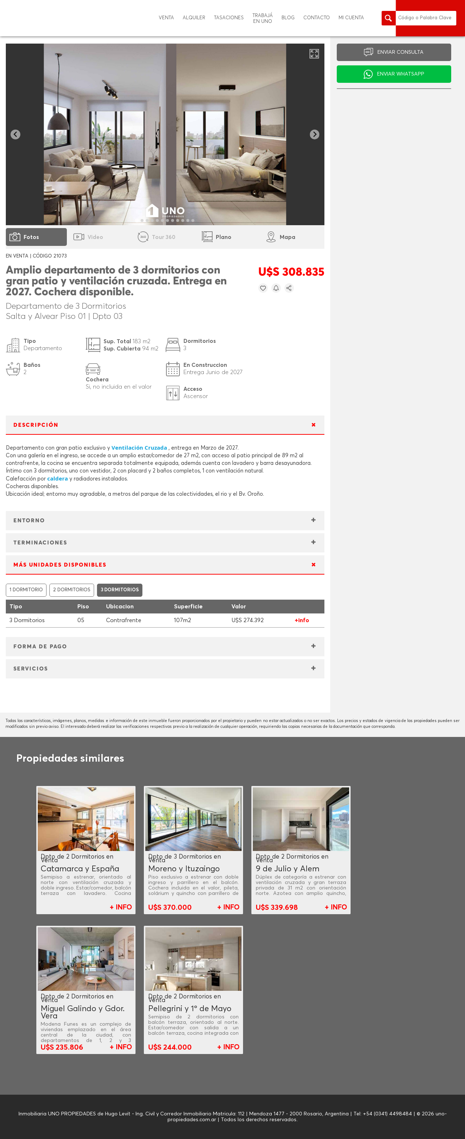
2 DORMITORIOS (71, 590)
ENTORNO (29, 520)
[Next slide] (315, 134)
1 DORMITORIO (26, 590)
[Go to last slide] (15, 134)
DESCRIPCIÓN (35, 425)
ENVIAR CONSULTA (400, 52)
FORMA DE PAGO (40, 646)
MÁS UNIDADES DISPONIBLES (59, 565)
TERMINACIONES (40, 543)
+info (302, 620)
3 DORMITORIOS (120, 590)
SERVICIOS (30, 669)
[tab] (137, 220)
